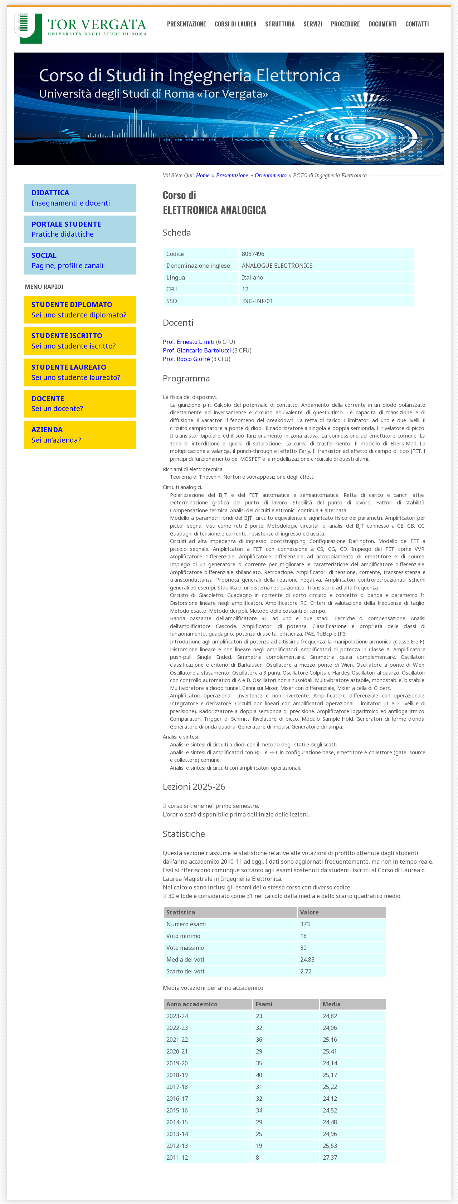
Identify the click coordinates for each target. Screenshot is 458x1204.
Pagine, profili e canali (67, 259)
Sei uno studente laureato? (75, 371)
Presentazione (198, 29)
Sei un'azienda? (56, 434)
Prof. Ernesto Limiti (189, 341)
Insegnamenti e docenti (70, 197)
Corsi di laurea (248, 29)
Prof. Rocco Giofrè (186, 358)
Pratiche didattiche (66, 228)
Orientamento (271, 174)
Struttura (292, 29)
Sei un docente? (57, 403)
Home (202, 174)
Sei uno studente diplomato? (78, 308)
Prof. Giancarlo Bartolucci (197, 349)
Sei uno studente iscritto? (73, 340)
